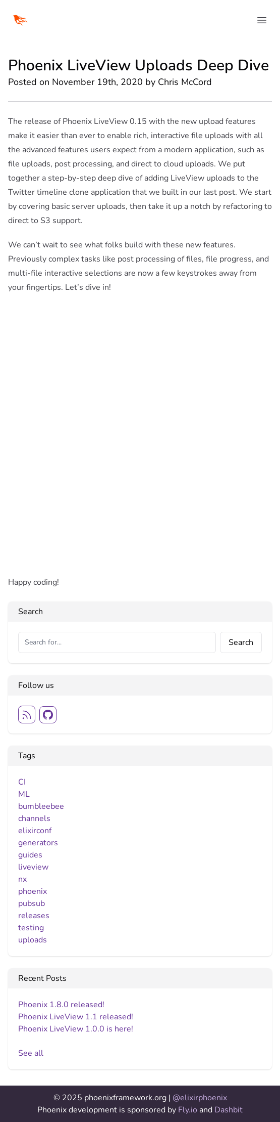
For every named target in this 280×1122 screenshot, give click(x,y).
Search (241, 642)
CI (22, 782)
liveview (33, 867)
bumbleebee (41, 806)
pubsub (31, 903)
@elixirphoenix (200, 1097)
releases (33, 915)
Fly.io (188, 1109)
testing (31, 927)
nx (22, 879)
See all (30, 1053)
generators (38, 842)
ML (24, 794)
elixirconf (34, 830)
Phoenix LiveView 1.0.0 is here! (75, 1028)
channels (34, 818)
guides (30, 854)
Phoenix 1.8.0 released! (61, 1004)
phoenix (32, 891)
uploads (32, 939)
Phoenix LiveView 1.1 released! (75, 1016)
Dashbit (228, 1109)
